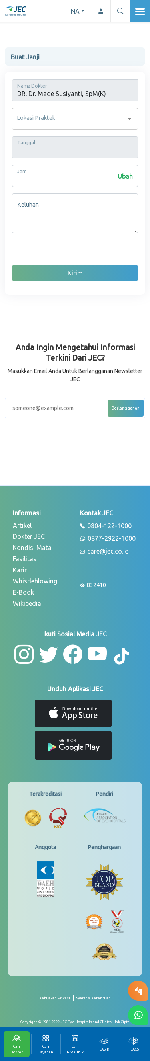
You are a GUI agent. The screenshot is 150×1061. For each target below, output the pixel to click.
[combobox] (75, 119)
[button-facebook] (72, 654)
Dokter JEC (29, 536)
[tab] (104, 1044)
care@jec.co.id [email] (104, 551)
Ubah (125, 176)
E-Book (23, 592)
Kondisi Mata (32, 547)
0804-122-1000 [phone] (106, 526)
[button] (120, 11)
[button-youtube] (97, 654)
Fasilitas (24, 558)
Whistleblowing (35, 581)
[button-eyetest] (138, 991)
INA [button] (74, 11)
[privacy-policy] (56, 1001)
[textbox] (75, 119)
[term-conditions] (93, 1001)
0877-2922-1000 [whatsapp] (108, 538)
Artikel (22, 525)
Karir (20, 569)
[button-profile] (100, 11)
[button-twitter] (48, 654)
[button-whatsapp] (138, 1015)
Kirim (75, 273)
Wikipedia (27, 603)
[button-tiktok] (122, 656)
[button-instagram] (24, 654)
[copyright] (75, 1022)
